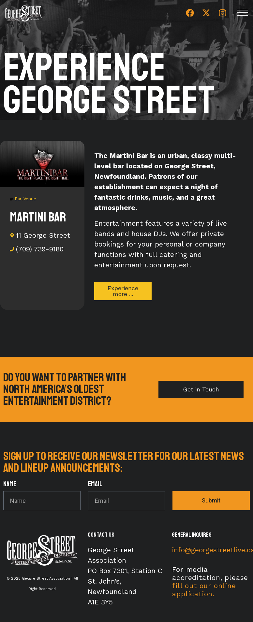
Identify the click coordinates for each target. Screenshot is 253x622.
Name (9, 484)
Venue (29, 198)
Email (95, 484)
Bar (18, 198)
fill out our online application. (204, 590)
